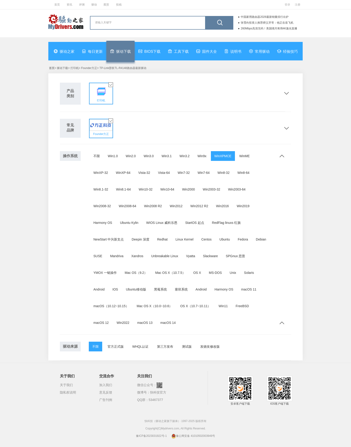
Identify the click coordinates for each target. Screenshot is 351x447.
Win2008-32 (102, 206)
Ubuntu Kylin (129, 223)
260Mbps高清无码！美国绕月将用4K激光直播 (269, 28)
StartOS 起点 (194, 223)
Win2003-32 (211, 189)
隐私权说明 (68, 392)
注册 (297, 4)
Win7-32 (184, 173)
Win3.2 (184, 156)
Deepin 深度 (140, 239)
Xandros (137, 256)
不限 (96, 156)
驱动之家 (64, 51)
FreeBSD (242, 306)
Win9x (201, 156)
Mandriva (116, 256)
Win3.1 (167, 156)
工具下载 (178, 51)
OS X (197, 273)
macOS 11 (248, 289)
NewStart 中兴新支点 (108, 239)
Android (99, 289)
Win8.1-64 (123, 189)
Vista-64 (164, 173)
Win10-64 (167, 189)
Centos (206, 239)
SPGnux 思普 (235, 256)
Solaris (249, 273)
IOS (115, 289)
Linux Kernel (185, 239)
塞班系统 (181, 289)
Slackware (210, 256)
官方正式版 (116, 346)
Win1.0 (113, 156)
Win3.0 (149, 156)
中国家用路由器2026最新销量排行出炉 (265, 17)
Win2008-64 (127, 206)
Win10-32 (146, 189)
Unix (233, 273)
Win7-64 (203, 173)
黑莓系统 (160, 289)
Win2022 (123, 323)
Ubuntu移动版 (136, 289)
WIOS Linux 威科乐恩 (161, 223)
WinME (244, 156)
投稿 (119, 4)
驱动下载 (120, 51)
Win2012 (176, 206)
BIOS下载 (149, 51)
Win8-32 (224, 173)
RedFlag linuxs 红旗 (226, 223)
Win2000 (188, 189)
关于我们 (66, 385)
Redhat (162, 239)
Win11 (223, 306)
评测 (82, 4)
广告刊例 (105, 400)
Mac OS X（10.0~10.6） (154, 306)
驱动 (94, 4)
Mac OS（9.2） (136, 273)
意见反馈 (105, 392)
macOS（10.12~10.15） (111, 306)
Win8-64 (243, 173)
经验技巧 (287, 51)
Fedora (243, 239)
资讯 (69, 4)
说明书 (232, 51)
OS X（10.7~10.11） (195, 306)
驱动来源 (70, 346)
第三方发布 (165, 346)
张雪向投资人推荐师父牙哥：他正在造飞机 (267, 22)
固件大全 (206, 51)
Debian (261, 239)
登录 (287, 4)
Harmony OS (102, 223)
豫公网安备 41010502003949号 (193, 436)
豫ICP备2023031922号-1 (151, 436)
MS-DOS (215, 273)
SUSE (97, 256)
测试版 (187, 346)
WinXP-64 (123, 173)
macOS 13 (144, 323)
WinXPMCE (222, 156)
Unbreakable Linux (164, 256)
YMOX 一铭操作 (105, 273)
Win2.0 (131, 156)
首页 (57, 4)
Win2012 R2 (199, 206)
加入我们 (105, 385)
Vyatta (190, 256)
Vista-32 (144, 173)
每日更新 (92, 51)
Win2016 (222, 206)
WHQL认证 (140, 346)
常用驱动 (259, 51)
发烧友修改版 (210, 346)
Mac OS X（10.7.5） (170, 273)
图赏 (106, 4)
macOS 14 (168, 323)
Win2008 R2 (153, 206)
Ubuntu (224, 239)
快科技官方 (158, 392)
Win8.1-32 (100, 189)
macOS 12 (101, 323)
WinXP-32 (100, 173)
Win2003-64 (237, 189)
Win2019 (243, 206)
